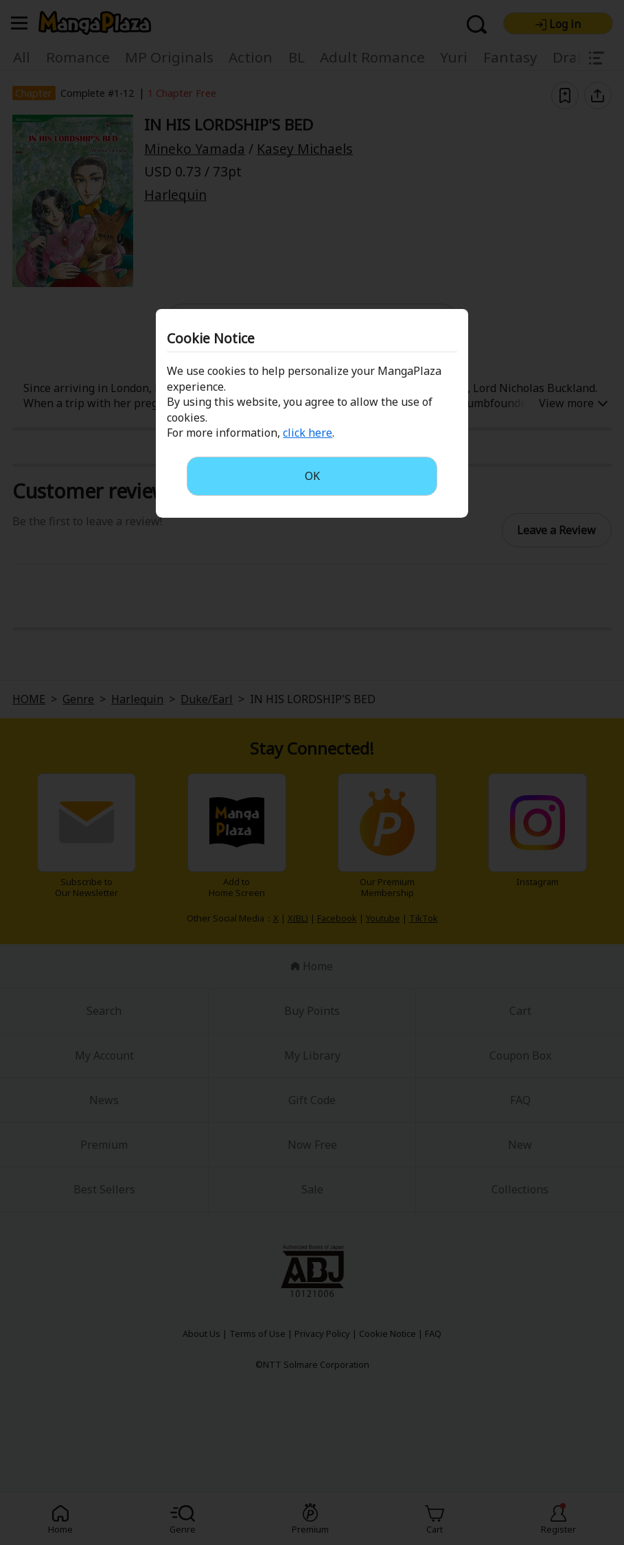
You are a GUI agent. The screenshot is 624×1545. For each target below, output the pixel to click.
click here (307, 432)
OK (312, 475)
